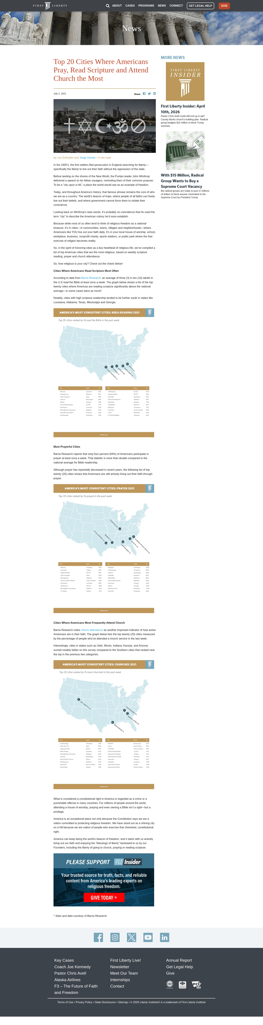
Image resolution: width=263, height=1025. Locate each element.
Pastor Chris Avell (70, 973)
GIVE (224, 5)
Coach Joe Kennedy (72, 967)
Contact (117, 986)
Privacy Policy (84, 1002)
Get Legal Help (179, 967)
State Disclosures (105, 1002)
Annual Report (179, 960)
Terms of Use (65, 1002)
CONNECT (176, 5)
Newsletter (119, 967)
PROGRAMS (146, 5)
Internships (120, 979)
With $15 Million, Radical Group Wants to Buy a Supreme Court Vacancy (182, 181)
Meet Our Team (124, 973)
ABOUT (117, 5)
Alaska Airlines (67, 979)
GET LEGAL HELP (200, 5)
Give (170, 973)
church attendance (92, 630)
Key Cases (64, 960)
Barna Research (91, 277)
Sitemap (123, 1002)
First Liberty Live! (125, 960)
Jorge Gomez (88, 157)
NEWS (162, 5)
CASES (130, 5)
